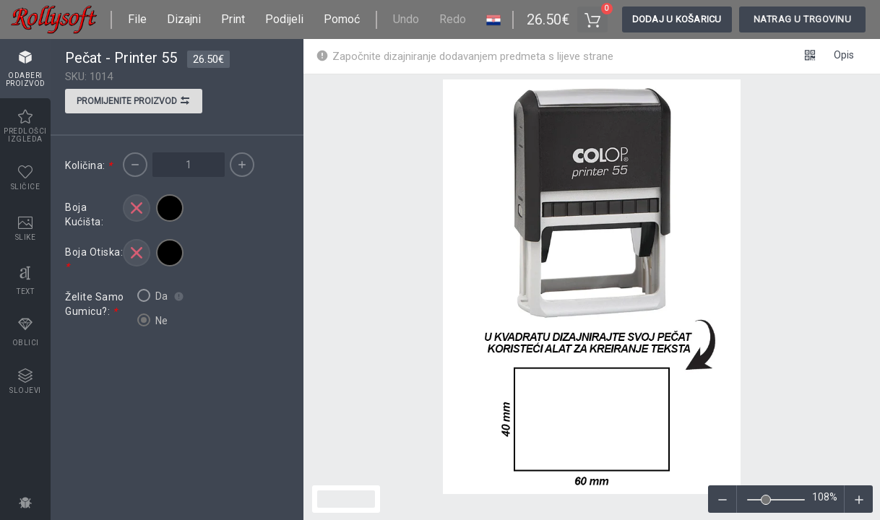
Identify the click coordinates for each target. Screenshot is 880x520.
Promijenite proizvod (134, 102)
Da (152, 295)
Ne (152, 319)
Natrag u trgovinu (803, 19)
